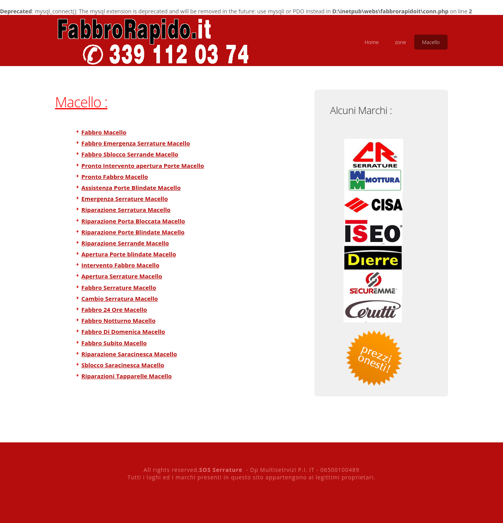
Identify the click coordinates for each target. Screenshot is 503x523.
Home (372, 42)
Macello (431, 42)
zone (400, 42)
